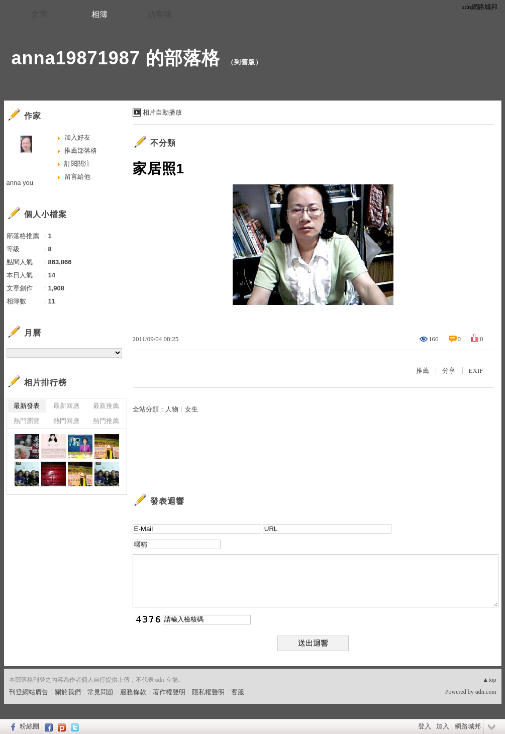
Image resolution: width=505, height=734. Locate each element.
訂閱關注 (77, 163)
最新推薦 (106, 405)
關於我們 (68, 692)
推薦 (422, 370)
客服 (237, 692)
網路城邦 (468, 726)
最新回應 (66, 405)
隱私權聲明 (208, 692)
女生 (191, 409)
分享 (448, 370)
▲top (489, 679)
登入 (424, 726)
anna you (20, 182)
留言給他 (77, 176)
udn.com (485, 691)
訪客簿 (160, 14)
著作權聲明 (169, 692)
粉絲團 (29, 726)
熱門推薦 (106, 421)
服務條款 (133, 692)
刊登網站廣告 (28, 692)
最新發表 (27, 405)
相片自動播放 (162, 112)
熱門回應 (66, 421)
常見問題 (100, 692)
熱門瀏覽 (27, 421)
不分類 (163, 143)
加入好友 (77, 137)
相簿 (99, 14)
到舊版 (244, 62)
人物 (171, 409)
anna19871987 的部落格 (116, 58)
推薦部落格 (80, 150)
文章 (39, 14)
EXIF (476, 370)
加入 (442, 726)
